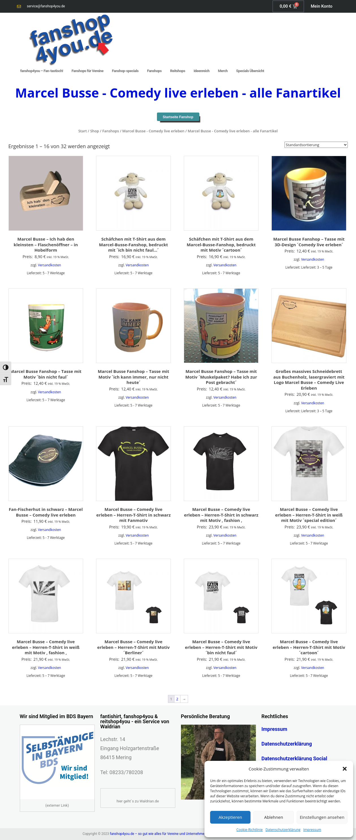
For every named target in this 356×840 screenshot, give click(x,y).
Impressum (312, 829)
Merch (223, 71)
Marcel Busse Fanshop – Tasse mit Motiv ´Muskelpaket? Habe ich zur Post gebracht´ (221, 376)
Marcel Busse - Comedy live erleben (153, 130)
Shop (94, 130)
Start (82, 130)
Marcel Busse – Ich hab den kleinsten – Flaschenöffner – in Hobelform (46, 244)
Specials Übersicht (250, 71)
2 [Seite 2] (177, 698)
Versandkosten (49, 265)
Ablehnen (273, 817)
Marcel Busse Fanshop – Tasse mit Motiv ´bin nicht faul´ (45, 374)
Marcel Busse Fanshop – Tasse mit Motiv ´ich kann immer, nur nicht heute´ (133, 376)
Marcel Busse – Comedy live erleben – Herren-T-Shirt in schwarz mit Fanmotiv (133, 514)
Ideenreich (202, 71)
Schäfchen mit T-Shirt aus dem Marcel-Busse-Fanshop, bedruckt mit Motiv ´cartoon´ (221, 244)
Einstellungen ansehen (322, 817)
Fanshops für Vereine (87, 71)
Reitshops (177, 71)
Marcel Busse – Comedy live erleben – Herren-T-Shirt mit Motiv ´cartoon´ (309, 647)
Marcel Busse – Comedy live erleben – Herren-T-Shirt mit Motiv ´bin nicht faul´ (221, 647)
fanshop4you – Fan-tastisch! (41, 71)
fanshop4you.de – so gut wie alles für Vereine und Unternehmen (158, 834)
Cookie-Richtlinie (249, 829)
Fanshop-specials (125, 71)
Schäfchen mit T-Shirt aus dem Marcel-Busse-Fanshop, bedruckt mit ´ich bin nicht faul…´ (133, 244)
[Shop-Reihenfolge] (316, 145)
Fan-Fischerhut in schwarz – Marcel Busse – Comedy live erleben (46, 512)
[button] (345, 769)
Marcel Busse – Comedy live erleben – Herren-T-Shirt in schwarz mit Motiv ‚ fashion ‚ (221, 514)
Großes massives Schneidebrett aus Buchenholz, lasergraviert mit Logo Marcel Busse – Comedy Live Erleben (308, 379)
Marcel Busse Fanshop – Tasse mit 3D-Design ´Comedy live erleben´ (308, 241)
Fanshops (154, 71)
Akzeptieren (230, 817)
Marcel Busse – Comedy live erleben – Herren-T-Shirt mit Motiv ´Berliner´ (133, 647)
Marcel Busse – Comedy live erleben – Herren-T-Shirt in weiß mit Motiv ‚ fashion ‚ (45, 647)
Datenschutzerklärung (283, 829)
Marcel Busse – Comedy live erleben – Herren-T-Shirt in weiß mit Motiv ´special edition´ (309, 514)
